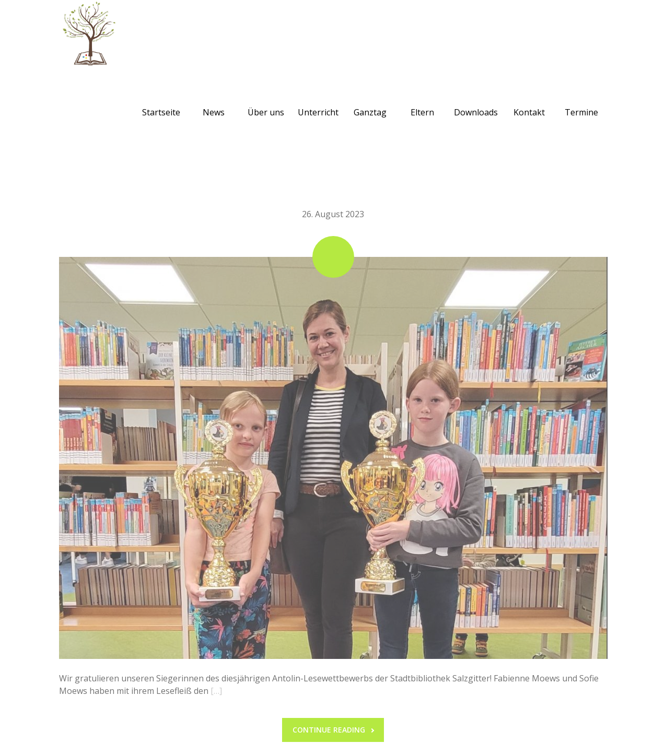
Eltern (422, 99)
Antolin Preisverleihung (333, 186)
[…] (216, 691)
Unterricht (318, 99)
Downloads (476, 99)
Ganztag (370, 99)
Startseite (161, 99)
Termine (581, 99)
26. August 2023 (333, 214)
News (214, 99)
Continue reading (333, 730)
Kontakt (529, 99)
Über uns (266, 99)
